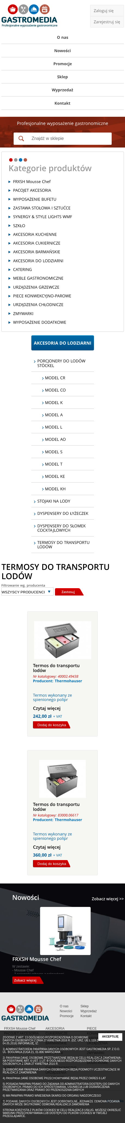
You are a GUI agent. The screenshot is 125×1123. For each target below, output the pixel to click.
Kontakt (86, 1016)
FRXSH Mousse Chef (19, 1028)
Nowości (66, 1011)
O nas (64, 1006)
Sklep (84, 1006)
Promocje (67, 1016)
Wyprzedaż (88, 1011)
